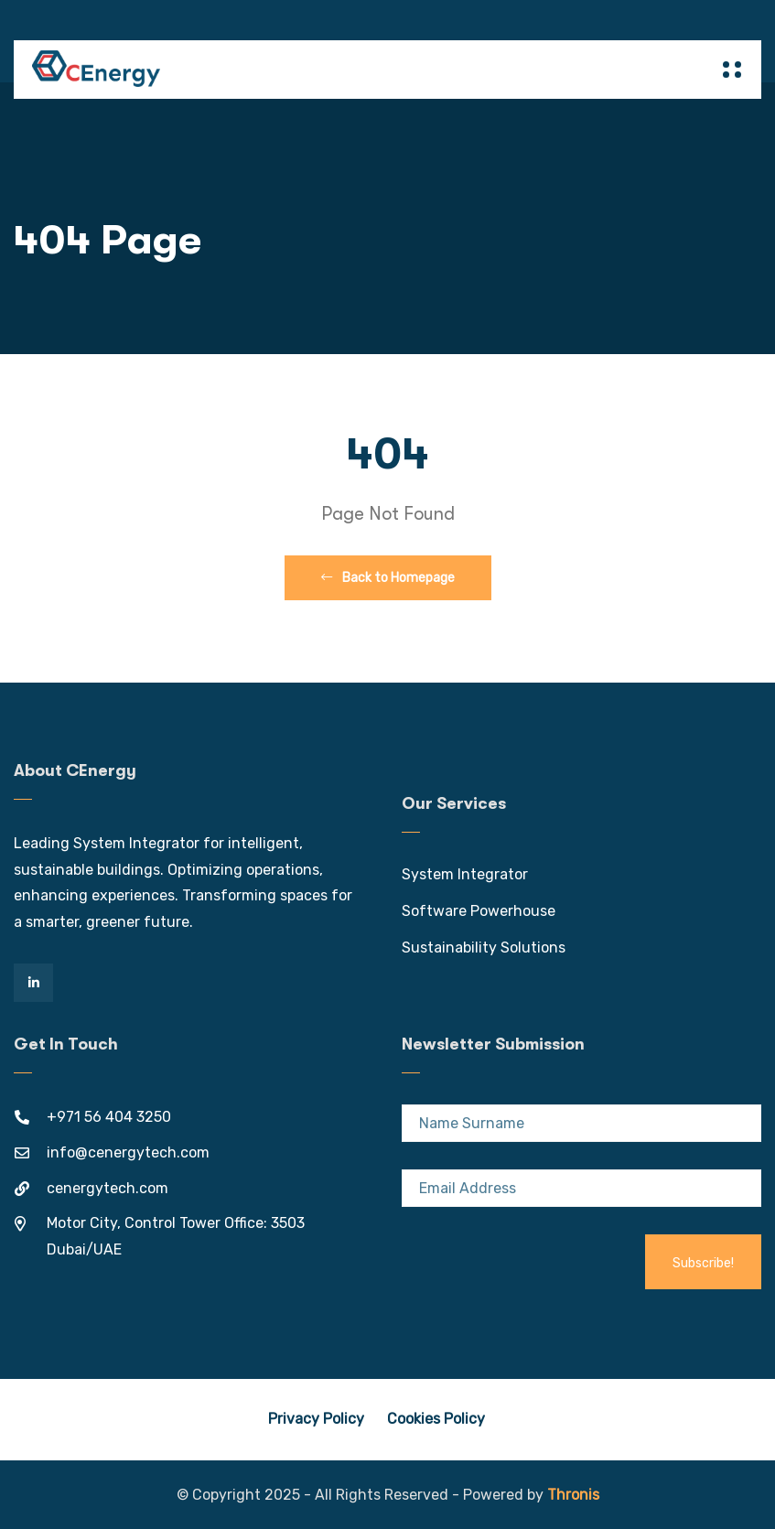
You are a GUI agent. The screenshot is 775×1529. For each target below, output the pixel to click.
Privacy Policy (316, 1418)
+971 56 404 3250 (109, 1116)
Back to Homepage (388, 578)
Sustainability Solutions (483, 947)
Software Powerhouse (478, 911)
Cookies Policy (436, 1418)
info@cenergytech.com (128, 1152)
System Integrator (465, 874)
